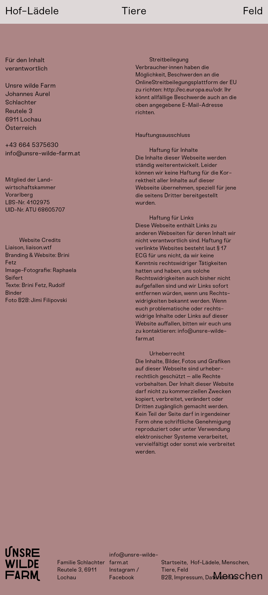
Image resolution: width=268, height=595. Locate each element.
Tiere (168, 569)
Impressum (188, 577)
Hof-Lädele (205, 562)
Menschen (235, 562)
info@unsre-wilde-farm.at (42, 153)
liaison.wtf (39, 247)
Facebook (121, 577)
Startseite (174, 562)
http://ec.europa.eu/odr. (193, 89)
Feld (182, 569)
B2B (166, 577)
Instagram (122, 569)
